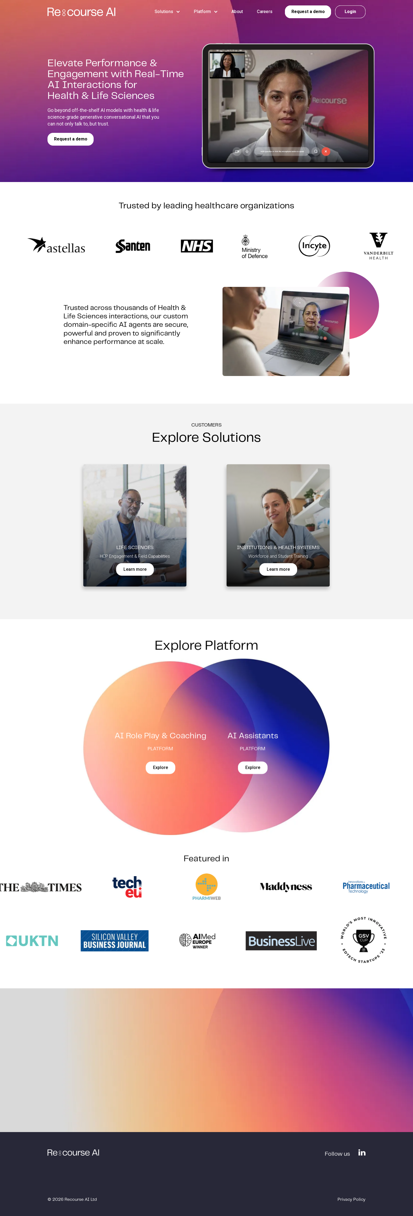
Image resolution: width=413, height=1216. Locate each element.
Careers (264, 11)
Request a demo (70, 139)
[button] (164, 11)
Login (350, 11)
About (237, 11)
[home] (81, 12)
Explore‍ (160, 772)
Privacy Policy (352, 1200)
